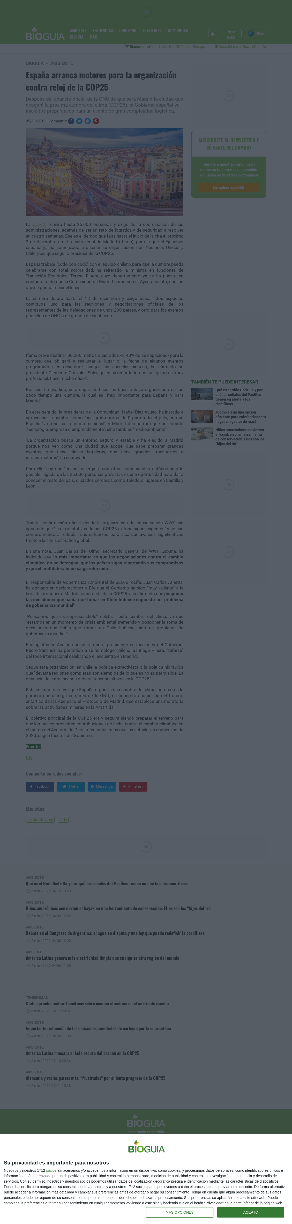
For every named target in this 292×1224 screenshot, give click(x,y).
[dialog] (146, 1179)
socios (51, 1170)
